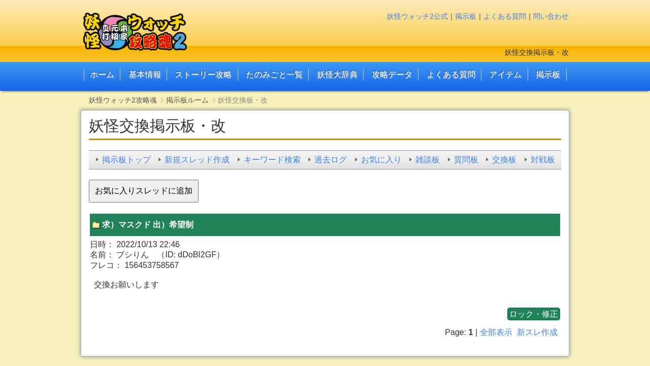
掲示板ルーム (187, 100)
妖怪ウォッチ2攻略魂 (123, 100)
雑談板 (427, 159)
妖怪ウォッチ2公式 (417, 16)
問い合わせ (551, 16)
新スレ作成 (537, 332)
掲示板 (465, 16)
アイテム (505, 74)
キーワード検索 (272, 159)
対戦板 (543, 159)
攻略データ (392, 74)
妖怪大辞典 (337, 74)
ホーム (102, 74)
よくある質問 (504, 16)
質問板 (466, 159)
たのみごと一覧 (274, 74)
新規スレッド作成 (197, 159)
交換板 (504, 159)
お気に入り (381, 159)
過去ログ (330, 159)
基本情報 (144, 74)
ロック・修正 (533, 314)
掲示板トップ (126, 159)
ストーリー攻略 (203, 74)
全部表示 (496, 332)
